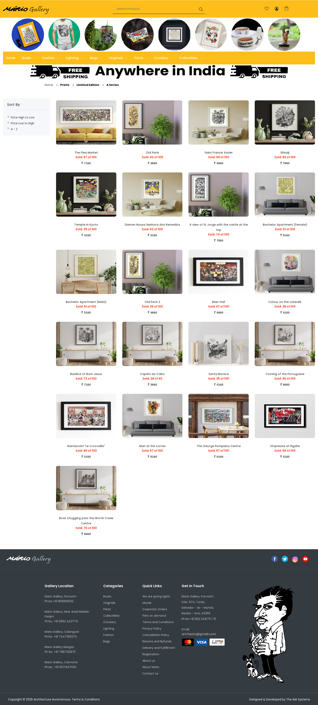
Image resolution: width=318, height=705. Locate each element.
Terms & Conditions (86, 699)
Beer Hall (218, 302)
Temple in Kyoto (86, 225)
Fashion (50, 58)
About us (148, 661)
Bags (96, 58)
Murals (146, 603)
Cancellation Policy (155, 635)
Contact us (150, 673)
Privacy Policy (151, 629)
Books (28, 58)
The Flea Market (86, 153)
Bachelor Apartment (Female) (285, 225)
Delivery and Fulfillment (158, 648)
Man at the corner (152, 446)
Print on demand (154, 616)
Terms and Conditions (158, 622)
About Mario (150, 667)
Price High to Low (20, 117)
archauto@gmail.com (199, 634)
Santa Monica (219, 374)
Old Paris (152, 153)
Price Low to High (20, 123)
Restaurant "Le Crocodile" (86, 446)
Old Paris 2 (152, 302)
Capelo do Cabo (152, 374)
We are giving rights (156, 596)
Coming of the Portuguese (285, 374)
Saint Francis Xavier (219, 153)
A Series (110, 85)
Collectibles (190, 58)
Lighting (74, 58)
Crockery (163, 58)
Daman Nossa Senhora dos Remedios (152, 225)
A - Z (12, 129)
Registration (150, 654)
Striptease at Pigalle (285, 446)
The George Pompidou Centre (219, 446)
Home (10, 58)
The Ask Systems (298, 699)
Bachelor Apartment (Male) (86, 302)
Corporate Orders (154, 609)
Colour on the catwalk (284, 302)
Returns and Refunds (157, 641)
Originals (118, 58)
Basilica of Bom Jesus (86, 374)
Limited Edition (85, 85)
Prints (140, 58)
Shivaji (284, 153)
